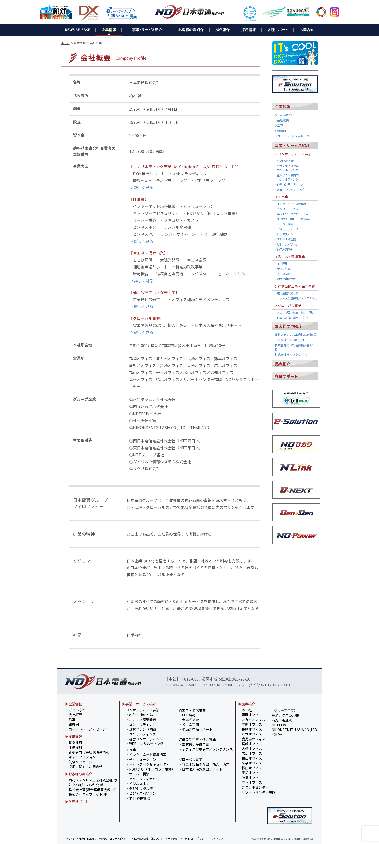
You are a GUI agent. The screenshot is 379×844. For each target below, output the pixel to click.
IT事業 (283, 196)
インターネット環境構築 (291, 204)
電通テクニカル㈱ (285, 715)
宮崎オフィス (252, 743)
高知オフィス (252, 772)
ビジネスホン (285, 234)
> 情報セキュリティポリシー (113, 838)
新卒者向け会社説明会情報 (89, 752)
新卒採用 (75, 742)
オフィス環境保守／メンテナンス (297, 298)
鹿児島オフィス (253, 738)
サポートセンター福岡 (259, 792)
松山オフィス (252, 767)
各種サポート (286, 376)
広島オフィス (252, 753)
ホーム (65, 43)
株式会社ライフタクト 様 (291, 354)
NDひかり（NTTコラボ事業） (294, 219)
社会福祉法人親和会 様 (290, 340)
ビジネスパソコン (287, 244)
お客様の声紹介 (288, 326)
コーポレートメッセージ (293, 136)
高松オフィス (252, 782)
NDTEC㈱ (279, 724)
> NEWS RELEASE (86, 838)
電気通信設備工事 (287, 293)
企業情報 (282, 106)
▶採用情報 (73, 736)
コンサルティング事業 (294, 154)
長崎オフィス (252, 729)
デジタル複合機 (286, 239)
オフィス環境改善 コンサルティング (286, 168)
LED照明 (282, 264)
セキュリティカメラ (289, 229)
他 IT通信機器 (139, 798)
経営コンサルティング (290, 184)
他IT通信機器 (284, 249)
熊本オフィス (252, 734)
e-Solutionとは (285, 161)
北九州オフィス (253, 719)
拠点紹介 (282, 364)
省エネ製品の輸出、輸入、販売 (295, 312)
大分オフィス (252, 748)
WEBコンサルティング (290, 189)
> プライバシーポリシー (193, 838)
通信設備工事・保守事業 (296, 286)
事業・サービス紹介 (292, 145)
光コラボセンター (255, 787)
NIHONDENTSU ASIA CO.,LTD (294, 729)
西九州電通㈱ (282, 720)
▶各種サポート (77, 801)
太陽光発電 (283, 269)
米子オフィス (252, 763)
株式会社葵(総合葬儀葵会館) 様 (92, 789)
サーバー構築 (285, 224)
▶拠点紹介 (246, 703)
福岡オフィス (252, 714)
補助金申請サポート (289, 279)
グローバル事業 (289, 305)
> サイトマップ (217, 838)
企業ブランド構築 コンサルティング (286, 177)
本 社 (247, 709)
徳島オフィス (252, 777)
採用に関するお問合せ (85, 766)
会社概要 (283, 120)
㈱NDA (277, 734)
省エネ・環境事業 (291, 256)
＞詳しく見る (141, 187)
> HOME (69, 838)
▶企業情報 (73, 703)
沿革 (280, 125)
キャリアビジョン (82, 757)
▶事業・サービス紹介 (139, 703)
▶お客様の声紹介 (78, 773)
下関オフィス (252, 724)
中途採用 (75, 747)
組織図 (281, 131)
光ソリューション (287, 209)
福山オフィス (252, 758)
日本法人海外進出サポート (293, 317)
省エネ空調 (283, 274)
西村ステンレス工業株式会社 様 (295, 334)
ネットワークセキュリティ (293, 214)
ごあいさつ (284, 115)
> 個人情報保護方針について (147, 838)
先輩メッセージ (80, 761)
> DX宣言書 (171, 838)
